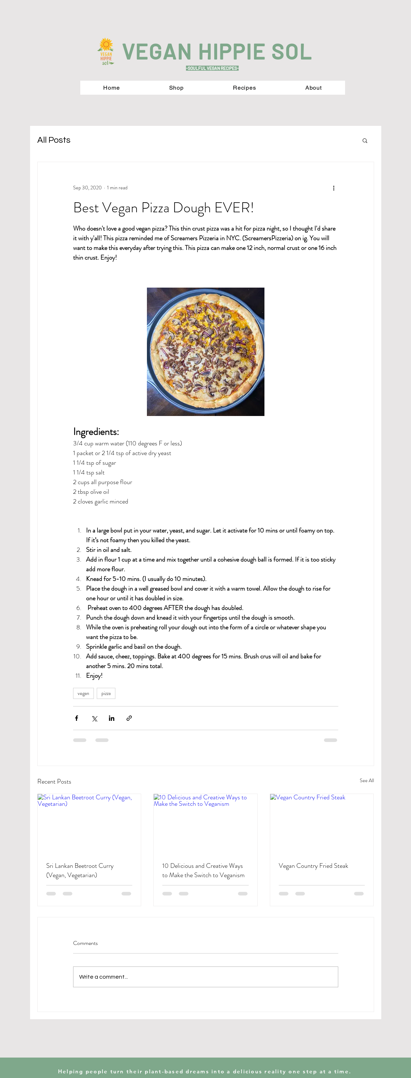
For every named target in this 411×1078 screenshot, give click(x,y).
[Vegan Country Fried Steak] (322, 823)
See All (367, 780)
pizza (106, 693)
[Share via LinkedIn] (111, 718)
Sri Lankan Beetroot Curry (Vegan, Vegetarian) (80, 870)
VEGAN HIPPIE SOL (217, 51)
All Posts (54, 140)
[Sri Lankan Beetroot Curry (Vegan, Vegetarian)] (89, 823)
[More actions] (334, 188)
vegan (83, 693)
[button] (365, 140)
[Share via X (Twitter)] (94, 718)
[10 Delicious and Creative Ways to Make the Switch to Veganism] (205, 823)
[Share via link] (129, 718)
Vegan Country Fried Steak (313, 865)
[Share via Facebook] (76, 718)
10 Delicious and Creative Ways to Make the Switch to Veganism (203, 870)
